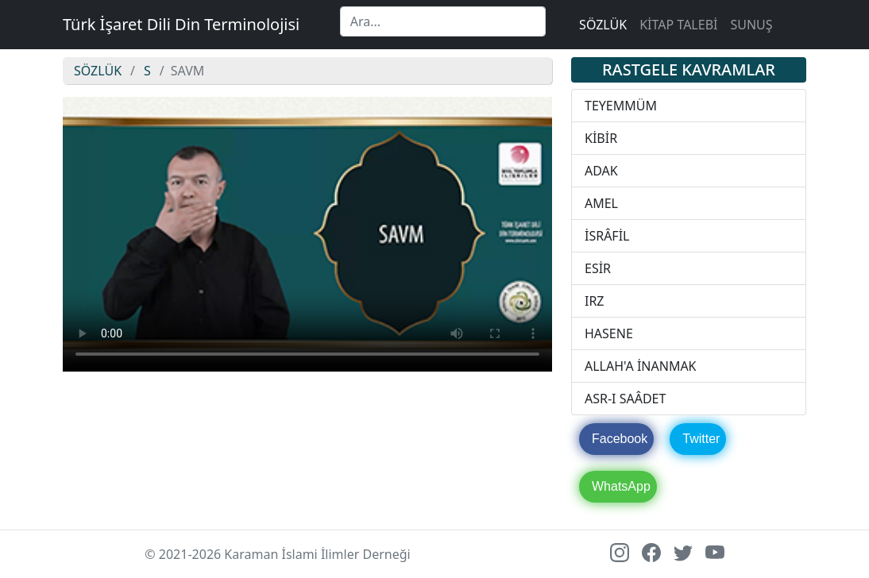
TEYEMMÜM (621, 105)
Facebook (619, 438)
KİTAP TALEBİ (678, 24)
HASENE (609, 333)
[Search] (443, 21)
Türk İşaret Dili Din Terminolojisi (181, 24)
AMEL (601, 203)
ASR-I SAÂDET (625, 398)
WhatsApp (621, 486)
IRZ (594, 301)
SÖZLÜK (603, 24)
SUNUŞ (751, 24)
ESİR (598, 268)
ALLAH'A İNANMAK (641, 366)
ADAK (601, 170)
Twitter (701, 438)
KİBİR (601, 138)
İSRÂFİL (607, 236)
